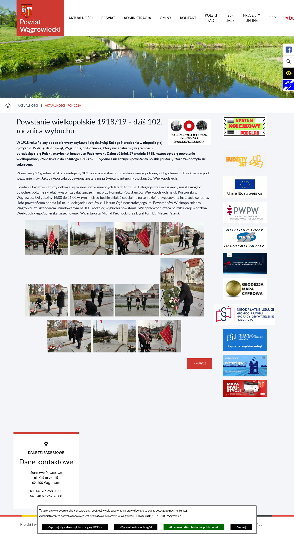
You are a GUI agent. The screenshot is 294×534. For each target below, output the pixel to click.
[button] (189, 144)
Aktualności (28, 105)
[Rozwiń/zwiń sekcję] (288, 49)
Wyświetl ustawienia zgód (136, 527)
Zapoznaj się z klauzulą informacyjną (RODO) (75, 527)
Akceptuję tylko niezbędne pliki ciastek (194, 527)
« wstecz (200, 363)
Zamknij (241, 527)
